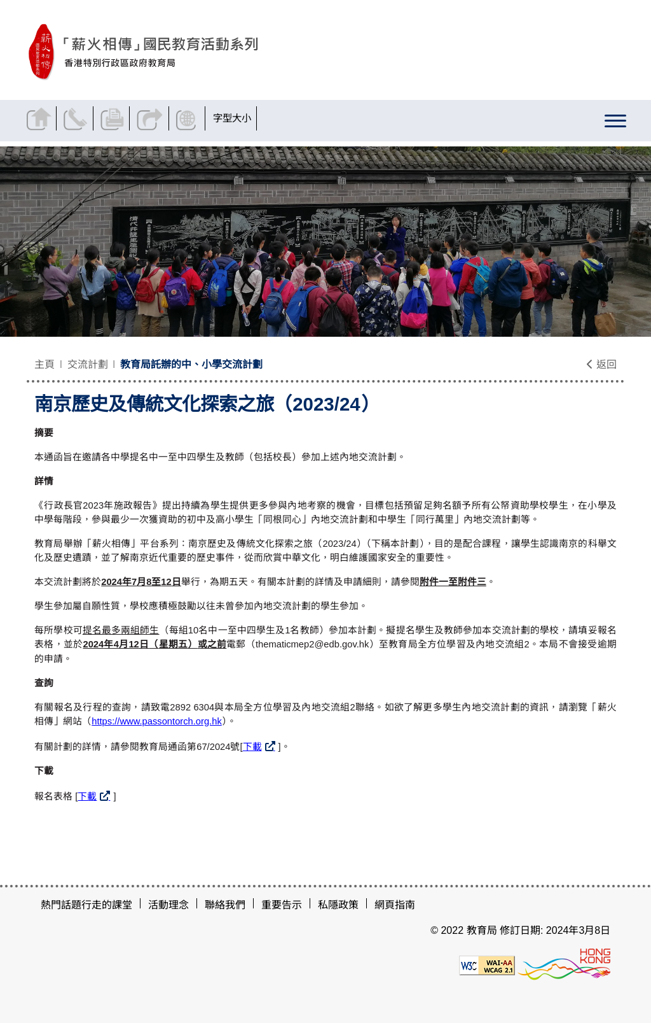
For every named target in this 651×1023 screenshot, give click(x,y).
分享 (151, 118)
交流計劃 (87, 364)
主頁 (44, 364)
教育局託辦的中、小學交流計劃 (191, 364)
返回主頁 (40, 118)
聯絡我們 (77, 118)
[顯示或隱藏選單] (615, 123)
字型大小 (233, 118)
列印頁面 (114, 118)
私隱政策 (338, 905)
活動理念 (168, 905)
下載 (252, 747)
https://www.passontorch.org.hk (157, 721)
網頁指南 (394, 905)
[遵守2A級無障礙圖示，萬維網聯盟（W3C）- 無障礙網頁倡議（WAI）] (487, 964)
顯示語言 (188, 118)
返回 (601, 364)
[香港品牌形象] (563, 964)
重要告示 (281, 905)
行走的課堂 (106, 905)
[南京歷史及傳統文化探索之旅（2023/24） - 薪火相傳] (202, 52)
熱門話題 (61, 905)
